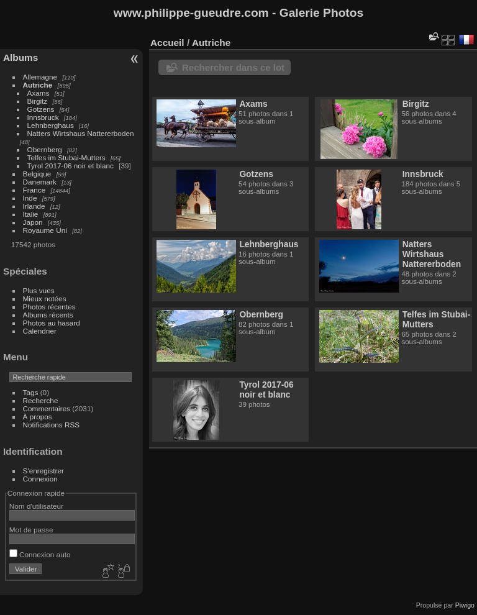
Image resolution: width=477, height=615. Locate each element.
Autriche (38, 85)
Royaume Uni (45, 230)
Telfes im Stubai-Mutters (66, 157)
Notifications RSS (51, 425)
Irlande (34, 206)
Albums (20, 57)
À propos (37, 416)
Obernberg (44, 149)
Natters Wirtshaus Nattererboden (80, 133)
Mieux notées (44, 298)
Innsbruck (43, 117)
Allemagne (40, 77)
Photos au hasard (51, 323)
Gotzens (41, 109)
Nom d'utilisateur (36, 506)
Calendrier (40, 331)
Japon (33, 222)
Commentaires (47, 408)
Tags (31, 392)
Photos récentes (49, 307)
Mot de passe (31, 530)
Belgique (37, 174)
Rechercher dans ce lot (233, 67)
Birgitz (37, 101)
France (34, 190)
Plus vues (39, 290)
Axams (38, 93)
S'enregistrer (43, 471)
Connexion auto (40, 554)
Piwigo (465, 605)
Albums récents (48, 315)
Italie (31, 214)
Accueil (167, 42)
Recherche (40, 400)
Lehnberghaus (50, 125)
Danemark (40, 182)
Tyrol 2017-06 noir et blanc (70, 166)
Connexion (40, 479)
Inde (30, 198)
